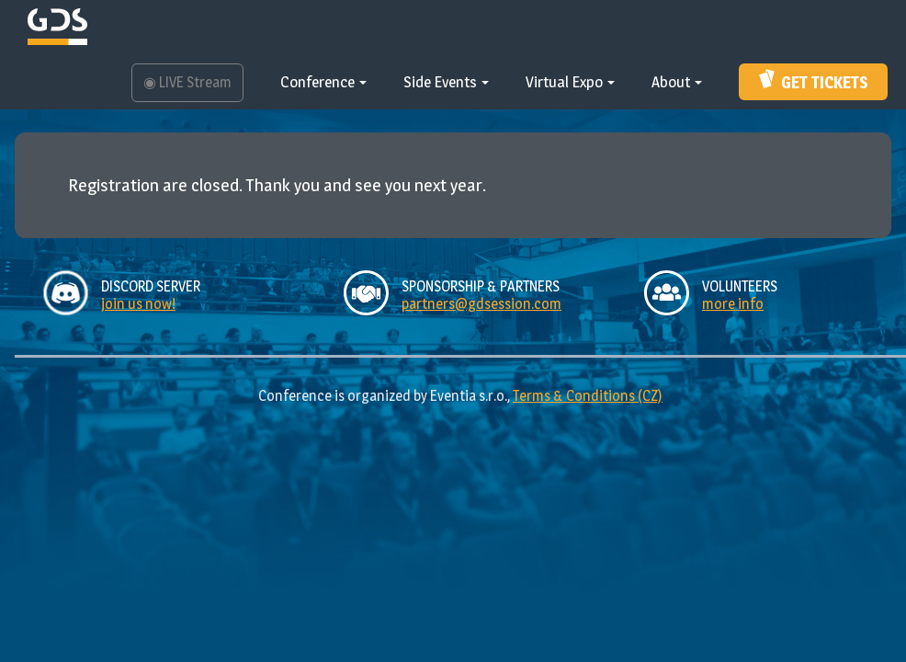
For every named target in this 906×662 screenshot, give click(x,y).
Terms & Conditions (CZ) (588, 396)
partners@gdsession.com (481, 304)
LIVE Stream (187, 82)
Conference (323, 82)
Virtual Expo (570, 82)
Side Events (446, 82)
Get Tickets (813, 79)
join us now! (138, 304)
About (676, 82)
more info (733, 304)
